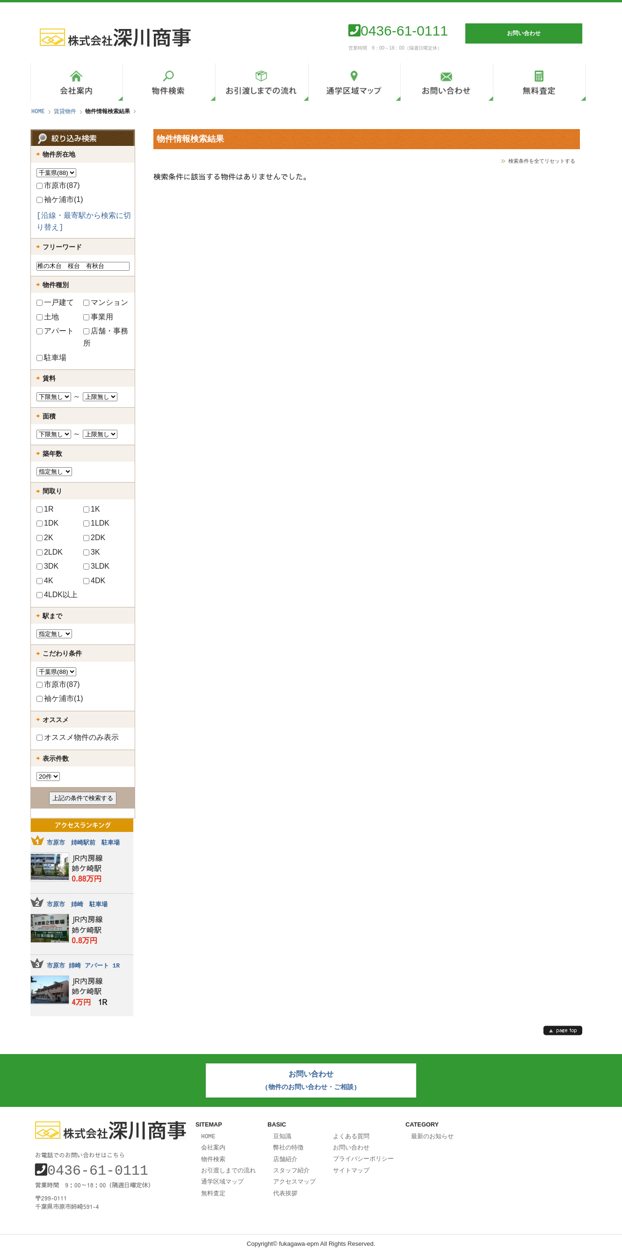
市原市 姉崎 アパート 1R (83, 965)
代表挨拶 (285, 1189)
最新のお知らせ (432, 1134)
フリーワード (62, 247)
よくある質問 (351, 1134)
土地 (47, 317)
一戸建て (55, 302)
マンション (105, 302)
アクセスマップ (294, 1177)
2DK (94, 538)
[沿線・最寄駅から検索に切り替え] (83, 222)
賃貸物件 (65, 112)
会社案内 (213, 1145)
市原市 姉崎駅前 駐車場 (83, 842)
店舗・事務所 (105, 337)
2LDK (49, 552)
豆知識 (282, 1134)
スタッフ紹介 (291, 1167)
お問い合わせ (351, 1145)
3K (91, 552)
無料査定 (213, 1189)
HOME (38, 112)
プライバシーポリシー (363, 1155)
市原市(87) (58, 185)
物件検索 (213, 1156)
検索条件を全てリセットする (541, 160)
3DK (47, 566)
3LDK (96, 566)
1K (91, 509)
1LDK (96, 523)
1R (44, 509)
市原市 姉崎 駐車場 (77, 904)
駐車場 (51, 357)
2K (44, 538)
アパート (55, 331)
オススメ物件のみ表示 (77, 737)
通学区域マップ (222, 1177)
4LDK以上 (57, 595)
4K (44, 581)
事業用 (98, 317)
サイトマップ (351, 1167)
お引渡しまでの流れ (228, 1167)
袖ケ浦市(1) (59, 199)
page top (562, 1030)
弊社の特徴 (288, 1145)
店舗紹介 (285, 1156)
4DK (94, 581)
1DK (47, 523)
